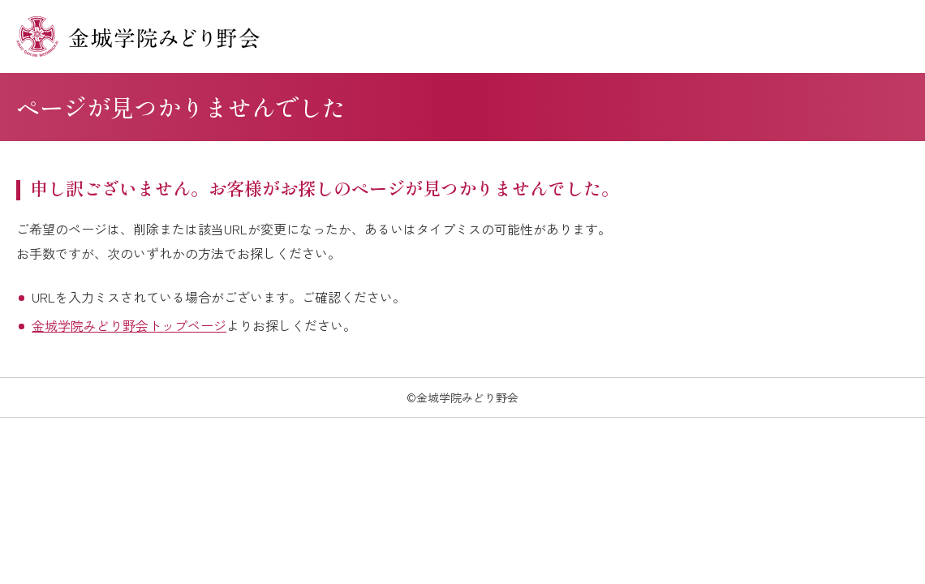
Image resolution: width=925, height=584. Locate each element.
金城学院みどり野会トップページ (129, 325)
